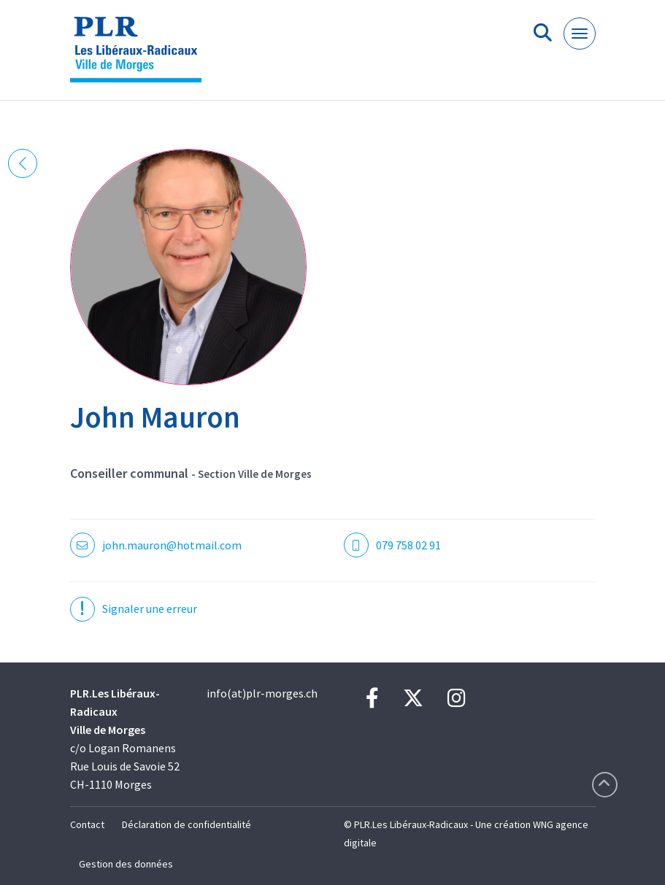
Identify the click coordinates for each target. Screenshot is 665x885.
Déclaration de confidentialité (186, 824)
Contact (87, 824)
